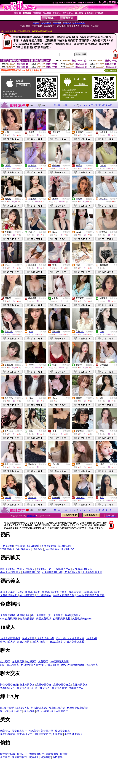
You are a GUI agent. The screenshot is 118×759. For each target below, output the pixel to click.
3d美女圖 (58, 734)
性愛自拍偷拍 (19, 757)
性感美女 (34, 730)
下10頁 (102, 105)
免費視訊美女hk (9, 595)
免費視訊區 (23, 615)
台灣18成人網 (7, 641)
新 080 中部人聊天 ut (32, 664)
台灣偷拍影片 (36, 754)
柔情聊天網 (31, 516)
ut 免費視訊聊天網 (52, 572)
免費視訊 (19, 132)
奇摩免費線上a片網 (77, 707)
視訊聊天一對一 (45, 569)
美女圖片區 (47, 730)
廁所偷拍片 (52, 754)
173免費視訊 (7, 549)
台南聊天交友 (76, 688)
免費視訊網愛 (7, 615)
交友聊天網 (18, 661)
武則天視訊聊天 (26, 569)
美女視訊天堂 (24, 734)
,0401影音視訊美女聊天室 (90, 595)
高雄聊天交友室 (62, 684)
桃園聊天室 (92, 664)
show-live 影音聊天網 (72, 664)
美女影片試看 (7, 734)
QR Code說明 (110, 70)
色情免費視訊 (26, 618)
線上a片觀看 (7, 707)
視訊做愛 (37, 549)
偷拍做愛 (34, 757)
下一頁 (94, 105)
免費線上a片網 (57, 707)
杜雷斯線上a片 (39, 707)
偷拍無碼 (57, 757)
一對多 (67, 132)
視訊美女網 (75, 592)
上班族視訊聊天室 (92, 572)
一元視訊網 (6, 546)
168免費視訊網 (73, 615)
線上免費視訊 (38, 615)
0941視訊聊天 (27, 595)
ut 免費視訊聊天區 (82, 569)
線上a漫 (4, 711)
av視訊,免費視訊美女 (28, 592)
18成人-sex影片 (39, 641)
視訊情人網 (64, 546)
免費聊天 (113, 199)
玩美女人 (5, 730)
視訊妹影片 (33, 546)
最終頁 (109, 105)
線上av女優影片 (59, 711)
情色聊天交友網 (9, 684)
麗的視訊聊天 (7, 569)
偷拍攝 (63, 754)
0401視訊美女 (23, 549)
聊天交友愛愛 (59, 688)
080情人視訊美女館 (64, 595)
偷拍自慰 (46, 757)
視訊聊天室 (67, 549)
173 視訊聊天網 (72, 572)
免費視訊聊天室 (31, 572)
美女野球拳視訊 (73, 734)
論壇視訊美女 (7, 592)
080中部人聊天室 (10, 664)
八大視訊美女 (43, 595)
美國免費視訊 (43, 618)
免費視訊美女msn (81, 618)
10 (89, 105)
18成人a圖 (91, 638)
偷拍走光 (22, 754)
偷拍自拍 (5, 757)
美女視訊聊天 (48, 546)
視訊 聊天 (19, 546)
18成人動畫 (28, 638)
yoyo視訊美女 (51, 549)
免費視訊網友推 (61, 618)
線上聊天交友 (42, 688)
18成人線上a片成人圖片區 (70, 638)
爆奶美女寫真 (62, 730)
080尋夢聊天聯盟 (59, 661)
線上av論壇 (42, 711)
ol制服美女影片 (42, 734)
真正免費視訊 (55, 615)
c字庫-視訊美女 (91, 592)
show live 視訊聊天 (10, 572)
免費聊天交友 (7, 688)
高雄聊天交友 (43, 684)
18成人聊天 (23, 641)
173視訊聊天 (52, 664)
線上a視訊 (29, 711)
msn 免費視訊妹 (9, 618)
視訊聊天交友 (63, 569)
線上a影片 (16, 711)
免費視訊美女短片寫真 (54, 592)
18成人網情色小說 (10, 638)
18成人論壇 (56, 641)
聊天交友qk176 (25, 688)
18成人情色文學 (45, 638)
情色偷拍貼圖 (7, 754)
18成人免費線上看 (74, 641)
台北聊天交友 (27, 684)
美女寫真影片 (19, 730)
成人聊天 (5, 661)
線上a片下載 (22, 707)
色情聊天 (31, 661)
